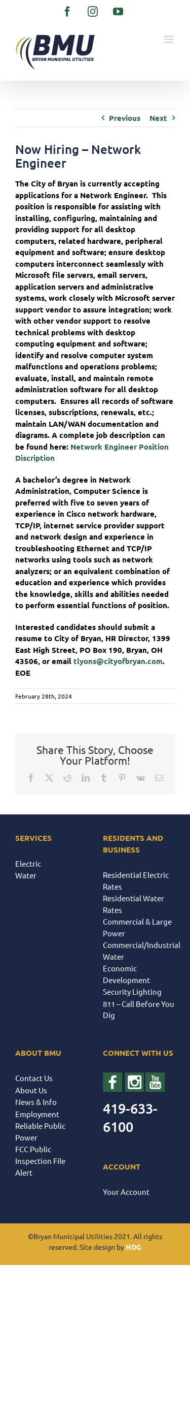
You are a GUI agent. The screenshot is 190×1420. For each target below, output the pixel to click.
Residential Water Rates (133, 903)
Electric (28, 863)
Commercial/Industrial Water (139, 950)
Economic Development (126, 974)
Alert (23, 1172)
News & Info (36, 1102)
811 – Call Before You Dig (138, 1009)
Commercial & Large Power (137, 927)
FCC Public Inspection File (40, 1154)
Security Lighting (132, 991)
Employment (37, 1114)
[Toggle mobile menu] (169, 39)
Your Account (126, 1191)
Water (25, 875)
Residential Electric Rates (136, 880)
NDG (133, 1246)
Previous (124, 118)
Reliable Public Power (40, 1131)
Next (158, 118)
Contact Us (34, 1078)
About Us (31, 1090)
